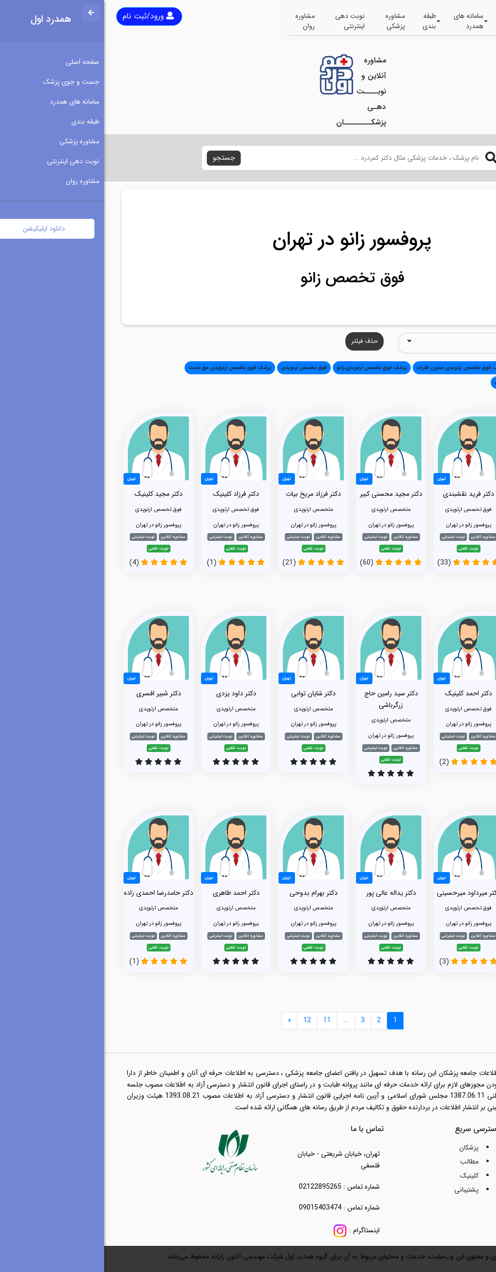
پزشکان (364, 1147)
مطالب (365, 1161)
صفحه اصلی (458, 21)
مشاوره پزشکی (291, 21)
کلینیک (365, 1175)
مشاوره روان (201, 21)
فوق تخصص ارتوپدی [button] (200, 367)
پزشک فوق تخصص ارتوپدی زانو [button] (267, 367)
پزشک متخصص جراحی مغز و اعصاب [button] (429, 382)
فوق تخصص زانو (248, 278)
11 (223, 1020)
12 (203, 1020)
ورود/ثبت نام (44, 16)
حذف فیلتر (260, 341)
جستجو (119, 158)
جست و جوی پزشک (413, 21)
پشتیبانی (362, 1189)
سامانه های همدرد (364, 21)
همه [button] (464, 367)
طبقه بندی (325, 21)
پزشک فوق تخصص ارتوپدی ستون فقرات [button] (357, 367)
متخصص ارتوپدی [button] (431, 367)
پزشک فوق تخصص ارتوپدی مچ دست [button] (125, 367)
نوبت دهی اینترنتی (246, 21)
